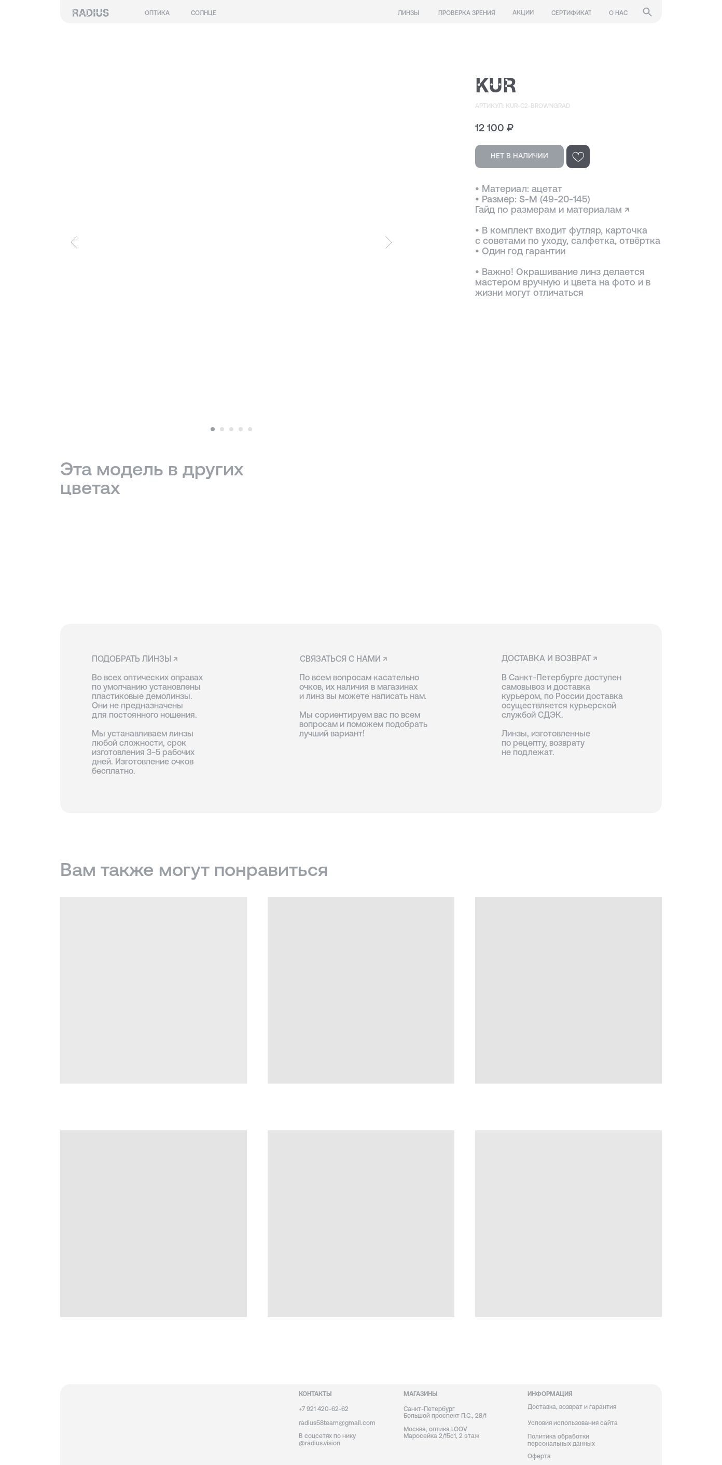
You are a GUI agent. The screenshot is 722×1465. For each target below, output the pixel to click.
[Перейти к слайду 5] (250, 429)
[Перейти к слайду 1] (213, 429)
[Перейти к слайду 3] (231, 429)
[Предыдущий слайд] (74, 242)
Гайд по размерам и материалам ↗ (552, 209)
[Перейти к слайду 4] (241, 429)
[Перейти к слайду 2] (222, 429)
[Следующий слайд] (388, 242)
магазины (421, 1394)
